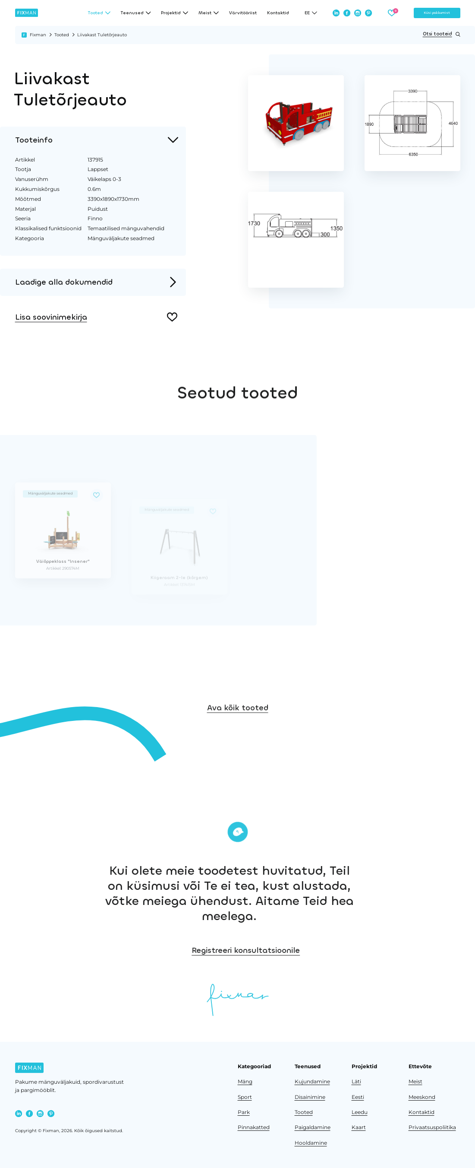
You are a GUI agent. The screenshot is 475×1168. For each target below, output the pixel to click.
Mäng (245, 1082)
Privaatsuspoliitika (432, 1127)
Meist (415, 1082)
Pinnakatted (254, 1127)
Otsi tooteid (441, 34)
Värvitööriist (243, 13)
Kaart (359, 1127)
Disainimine (310, 1097)
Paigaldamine (312, 1127)
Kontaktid (278, 13)
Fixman (38, 34)
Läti (356, 1082)
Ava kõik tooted (237, 722)
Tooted (61, 34)
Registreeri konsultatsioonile (291, 950)
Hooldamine (311, 1143)
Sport (245, 1097)
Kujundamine (312, 1082)
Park (244, 1112)
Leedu (360, 1112)
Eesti (358, 1097)
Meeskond (422, 1097)
